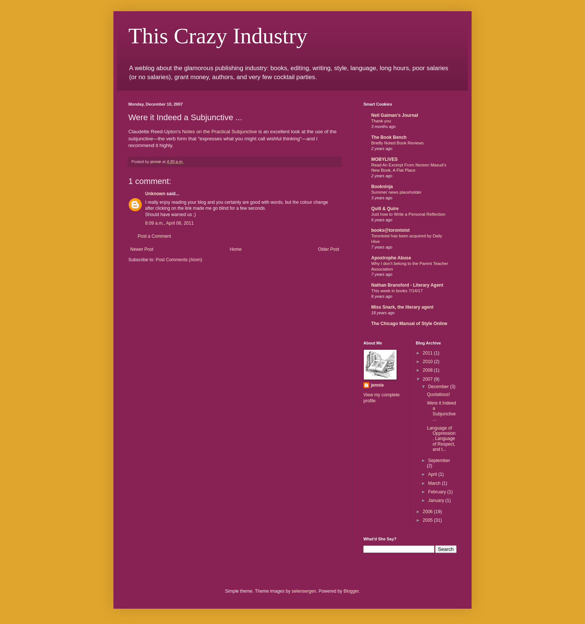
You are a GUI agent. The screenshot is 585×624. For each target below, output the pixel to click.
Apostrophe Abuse (391, 257)
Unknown (155, 193)
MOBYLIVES (384, 159)
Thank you (381, 121)
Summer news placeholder (396, 192)
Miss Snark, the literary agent (402, 307)
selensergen (304, 591)
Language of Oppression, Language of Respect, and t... (441, 438)
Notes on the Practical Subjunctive (219, 131)
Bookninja (382, 186)
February (437, 491)
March (435, 483)
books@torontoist (390, 230)
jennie (377, 385)
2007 (428, 379)
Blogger (351, 591)
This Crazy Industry (217, 36)
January (436, 500)
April (433, 474)
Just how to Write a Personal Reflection (408, 214)
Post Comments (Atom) (179, 259)
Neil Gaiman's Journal (394, 115)
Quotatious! (438, 394)
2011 (428, 353)
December (439, 386)
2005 (428, 520)
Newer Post (141, 249)
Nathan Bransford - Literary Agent (407, 285)
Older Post (328, 249)
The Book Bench (389, 137)
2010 (428, 361)
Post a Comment (154, 236)
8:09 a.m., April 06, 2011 (169, 223)
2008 (428, 370)
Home (236, 249)
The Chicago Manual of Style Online (409, 323)
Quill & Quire (384, 208)
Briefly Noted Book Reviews (397, 143)
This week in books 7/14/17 (397, 290)
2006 (428, 511)
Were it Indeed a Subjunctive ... (441, 411)
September (439, 460)
